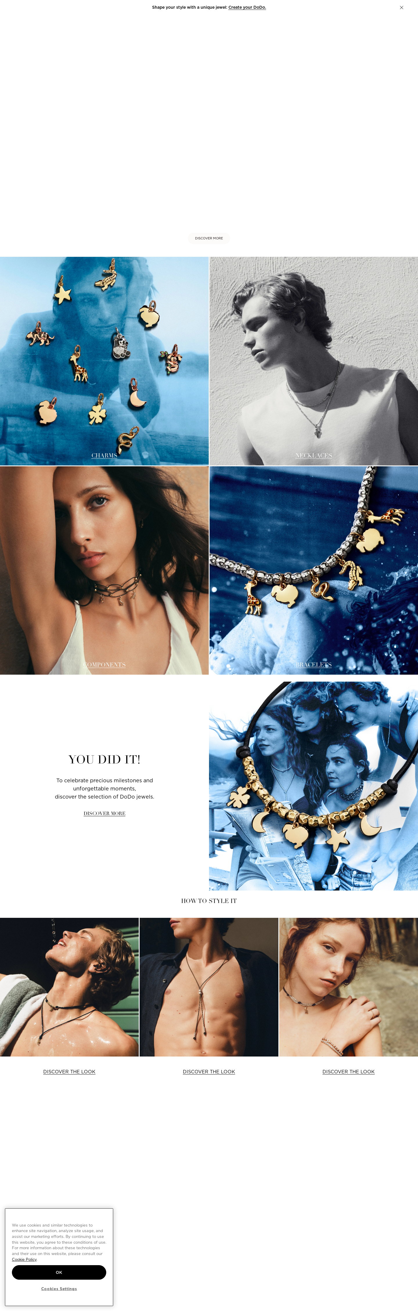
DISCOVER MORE (209, 238)
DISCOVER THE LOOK (69, 1072)
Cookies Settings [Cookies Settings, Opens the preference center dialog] (59, 1288)
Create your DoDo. (247, 7)
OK (59, 1272)
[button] (401, 7)
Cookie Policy (24, 1259)
